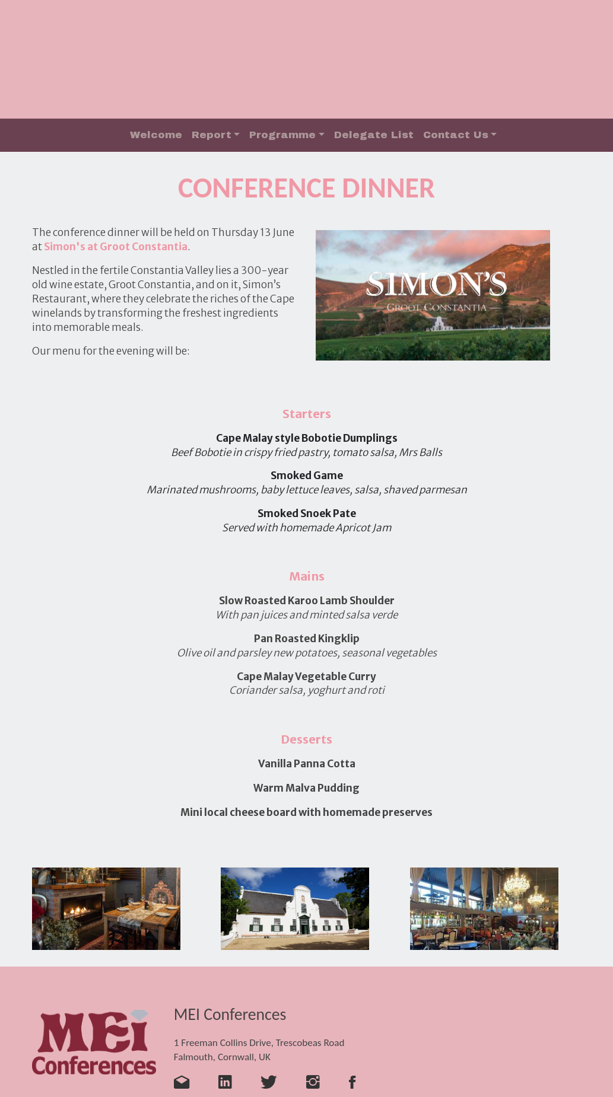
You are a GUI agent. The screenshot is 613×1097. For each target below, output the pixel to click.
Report (211, 135)
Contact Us (455, 135)
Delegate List (374, 135)
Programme (282, 135)
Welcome (156, 135)
